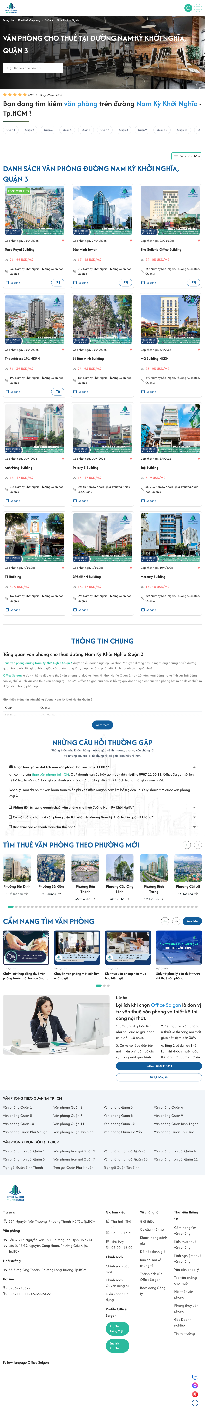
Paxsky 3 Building (88, 470)
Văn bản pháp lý (186, 1277)
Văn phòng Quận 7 (67, 1123)
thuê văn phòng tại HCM (50, 778)
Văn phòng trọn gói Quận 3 (125, 1159)
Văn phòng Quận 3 (118, 1115)
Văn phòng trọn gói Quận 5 (24, 1167)
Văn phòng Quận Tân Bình (73, 1139)
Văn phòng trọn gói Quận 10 (126, 1167)
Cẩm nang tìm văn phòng (185, 1238)
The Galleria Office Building (165, 250)
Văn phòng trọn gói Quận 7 (74, 1167)
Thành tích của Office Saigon (151, 1284)
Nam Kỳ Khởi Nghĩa (27, 270)
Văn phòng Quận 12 (119, 1131)
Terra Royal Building (22, 250)
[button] (198, 849)
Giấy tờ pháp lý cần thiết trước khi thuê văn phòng (178, 981)
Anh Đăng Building (21, 470)
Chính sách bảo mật (118, 1276)
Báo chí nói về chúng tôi (150, 1270)
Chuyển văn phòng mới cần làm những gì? (74, 981)
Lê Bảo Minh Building (91, 360)
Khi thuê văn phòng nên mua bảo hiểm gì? (126, 981)
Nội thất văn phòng (183, 1302)
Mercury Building (155, 580)
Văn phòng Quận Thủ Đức (174, 1139)
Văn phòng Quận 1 (17, 1115)
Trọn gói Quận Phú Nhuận (73, 1175)
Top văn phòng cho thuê (185, 1288)
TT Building (14, 580)
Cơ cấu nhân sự (152, 1237)
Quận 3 (14, 275)
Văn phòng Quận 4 (168, 1115)
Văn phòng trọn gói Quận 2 (74, 1159)
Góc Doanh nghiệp (183, 1330)
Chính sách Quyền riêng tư (117, 1290)
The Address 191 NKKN (25, 360)
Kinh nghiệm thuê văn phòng (187, 1266)
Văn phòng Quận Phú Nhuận (25, 1139)
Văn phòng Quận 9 (168, 1123)
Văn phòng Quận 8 (118, 1123)
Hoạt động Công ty (152, 1298)
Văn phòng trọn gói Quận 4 (175, 1159)
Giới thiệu (147, 1229)
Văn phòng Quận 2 (67, 1115)
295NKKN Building (89, 580)
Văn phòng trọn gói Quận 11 (176, 1167)
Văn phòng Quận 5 (17, 1123)
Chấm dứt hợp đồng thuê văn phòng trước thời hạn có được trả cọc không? (25, 981)
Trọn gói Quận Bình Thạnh (23, 1175)
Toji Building (151, 470)
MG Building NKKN (157, 360)
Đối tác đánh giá (152, 1259)
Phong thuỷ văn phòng (186, 1316)
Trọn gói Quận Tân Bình (121, 1175)
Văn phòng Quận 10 (18, 1131)
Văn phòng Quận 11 (68, 1131)
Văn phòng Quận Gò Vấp (123, 1139)
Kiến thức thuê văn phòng (185, 1252)
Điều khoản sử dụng (117, 1304)
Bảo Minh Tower (87, 250)
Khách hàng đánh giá (153, 1248)
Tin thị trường (184, 1341)
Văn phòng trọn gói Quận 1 (24, 1159)
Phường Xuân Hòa (52, 270)
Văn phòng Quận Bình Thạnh (176, 1131)
